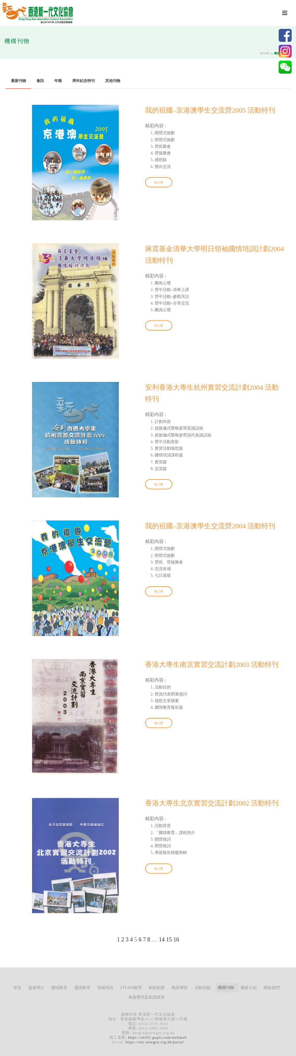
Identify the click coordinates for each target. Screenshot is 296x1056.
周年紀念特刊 (83, 81)
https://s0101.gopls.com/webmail (157, 1037)
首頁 (17, 988)
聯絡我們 (272, 988)
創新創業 (157, 988)
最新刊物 (18, 81)
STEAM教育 (131, 988)
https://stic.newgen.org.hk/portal (154, 1042)
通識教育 (82, 988)
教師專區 (180, 988)
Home (265, 53)
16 (176, 939)
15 (169, 939)
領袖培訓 (105, 988)
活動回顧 (203, 988)
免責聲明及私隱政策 (146, 997)
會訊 (40, 81)
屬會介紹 (248, 988)
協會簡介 (36, 988)
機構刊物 (226, 988)
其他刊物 (112, 81)
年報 (58, 81)
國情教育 (59, 988)
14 (162, 939)
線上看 (158, 182)
